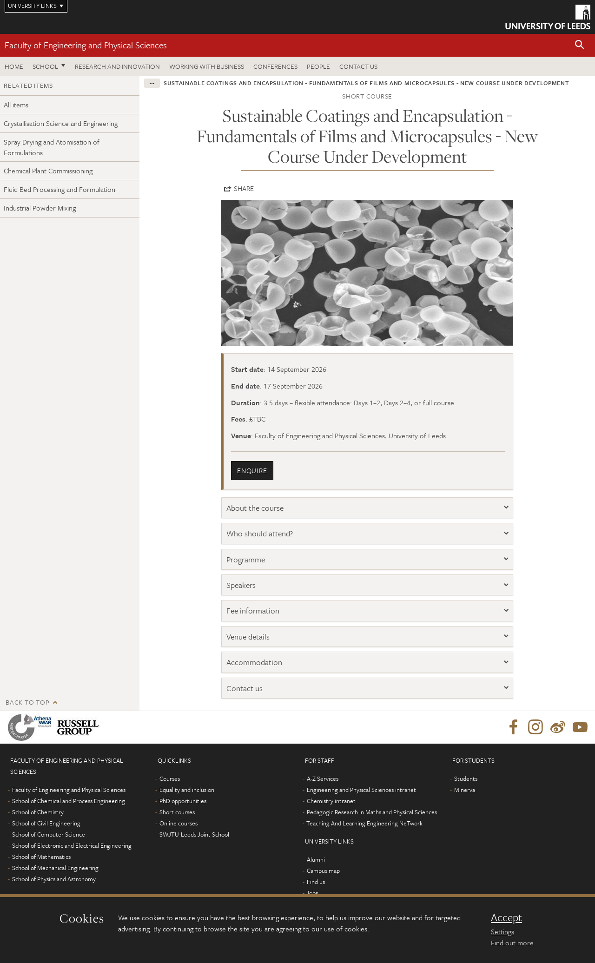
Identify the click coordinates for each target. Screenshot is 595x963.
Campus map (323, 870)
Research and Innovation (117, 66)
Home (14, 66)
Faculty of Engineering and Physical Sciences (86, 45)
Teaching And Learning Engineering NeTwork (364, 823)
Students (465, 778)
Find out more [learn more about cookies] (512, 942)
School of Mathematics (41, 856)
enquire (252, 470)
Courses (169, 778)
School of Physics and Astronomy (54, 879)
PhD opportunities (182, 800)
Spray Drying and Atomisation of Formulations (51, 147)
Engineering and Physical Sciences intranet (361, 789)
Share (244, 188)
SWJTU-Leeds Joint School (194, 834)
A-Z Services (322, 778)
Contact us (358, 66)
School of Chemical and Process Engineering (68, 800)
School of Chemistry (38, 812)
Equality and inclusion (186, 789)
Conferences (275, 66)
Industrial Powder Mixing (40, 208)
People (318, 66)
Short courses (177, 812)
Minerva (464, 789)
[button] (579, 45)
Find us (316, 881)
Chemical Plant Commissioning (48, 170)
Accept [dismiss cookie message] (506, 917)
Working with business (206, 66)
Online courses (178, 823)
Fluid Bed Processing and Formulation (59, 189)
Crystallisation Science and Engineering (61, 123)
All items (16, 104)
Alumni (316, 859)
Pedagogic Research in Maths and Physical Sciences (372, 812)
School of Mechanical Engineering (55, 867)
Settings (502, 931)
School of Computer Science (48, 834)
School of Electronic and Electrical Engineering (72, 845)
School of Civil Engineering (46, 823)
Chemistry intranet (331, 800)
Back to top (27, 702)
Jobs (312, 892)
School (45, 66)
